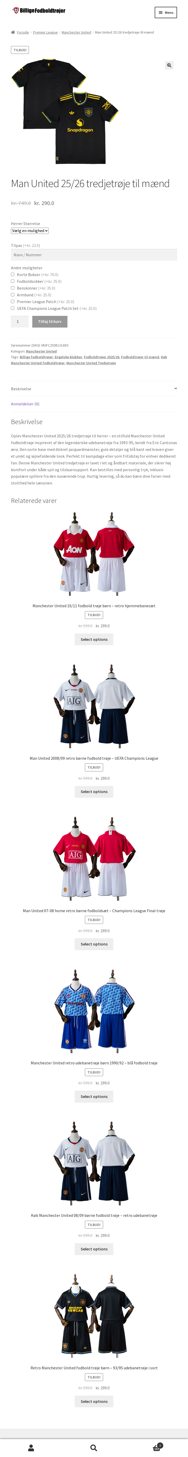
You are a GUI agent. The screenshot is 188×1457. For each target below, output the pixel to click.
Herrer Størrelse (25, 223)
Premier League (45, 32)
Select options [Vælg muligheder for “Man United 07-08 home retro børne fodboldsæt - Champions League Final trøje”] (94, 944)
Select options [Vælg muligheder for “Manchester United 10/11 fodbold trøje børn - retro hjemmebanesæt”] (94, 639)
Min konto (31, 1448)
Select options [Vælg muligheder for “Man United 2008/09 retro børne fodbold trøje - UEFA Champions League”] (94, 791)
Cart (144, 1444)
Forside (23, 32)
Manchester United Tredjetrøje (91, 363)
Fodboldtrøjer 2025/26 (101, 357)
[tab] (94, 389)
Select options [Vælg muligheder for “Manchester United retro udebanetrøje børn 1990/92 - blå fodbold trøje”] (94, 1096)
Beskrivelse (21, 388)
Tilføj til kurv (49, 321)
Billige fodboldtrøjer (36, 357)
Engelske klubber (68, 357)
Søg (94, 1448)
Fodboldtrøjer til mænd (140, 357)
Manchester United (76, 32)
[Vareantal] (20, 322)
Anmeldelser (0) (25, 403)
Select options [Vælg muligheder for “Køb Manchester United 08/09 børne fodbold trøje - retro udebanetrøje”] (94, 1248)
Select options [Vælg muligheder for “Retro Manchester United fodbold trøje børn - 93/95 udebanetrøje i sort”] (94, 1401)
